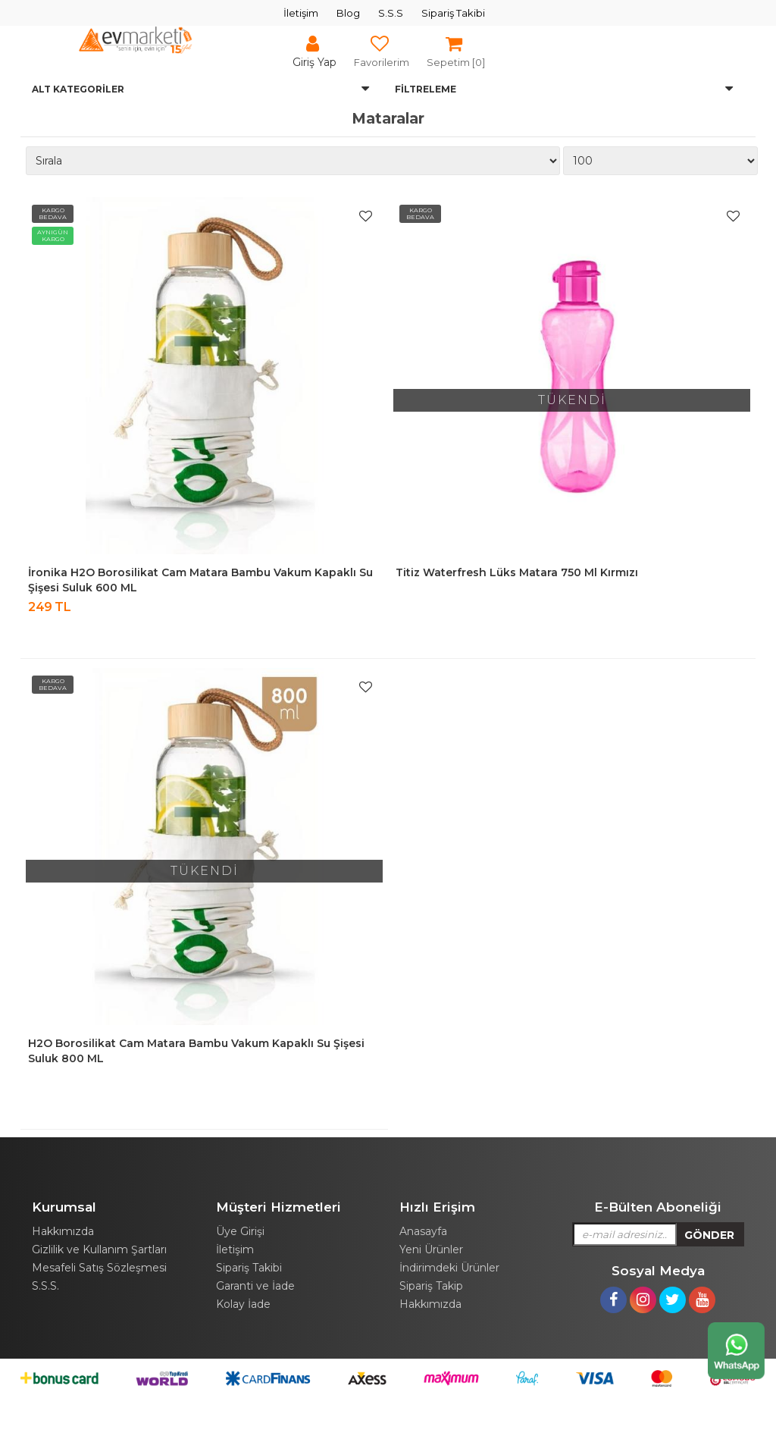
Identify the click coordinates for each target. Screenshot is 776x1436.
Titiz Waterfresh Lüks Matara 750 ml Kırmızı (517, 572)
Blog (348, 13)
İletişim (300, 13)
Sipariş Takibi (453, 13)
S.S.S (390, 13)
